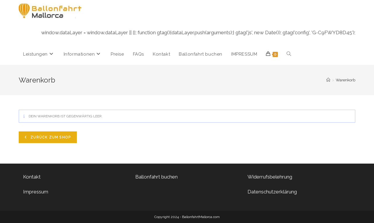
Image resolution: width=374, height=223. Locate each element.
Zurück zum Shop (50, 137)
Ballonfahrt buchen (156, 177)
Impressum (35, 192)
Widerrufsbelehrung (269, 177)
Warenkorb (345, 80)
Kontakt (32, 177)
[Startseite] (328, 80)
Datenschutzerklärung (272, 192)
